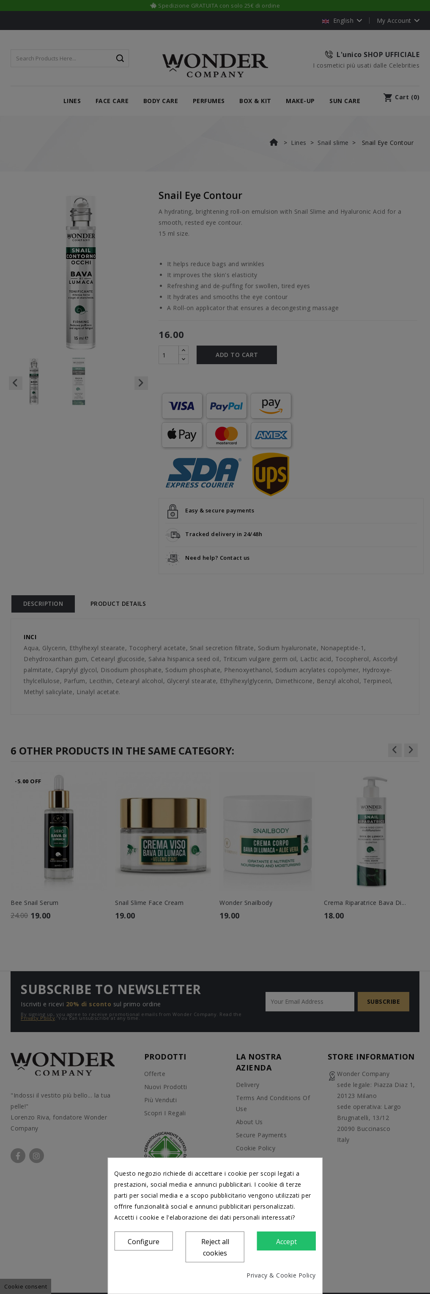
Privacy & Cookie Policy (281, 1275)
